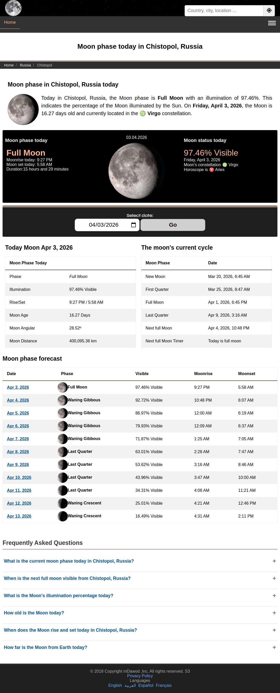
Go (173, 225)
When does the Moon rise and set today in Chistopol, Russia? (70, 630)
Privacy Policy (140, 676)
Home (10, 22)
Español (145, 685)
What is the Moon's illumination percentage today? (58, 595)
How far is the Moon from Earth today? (45, 647)
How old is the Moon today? (34, 612)
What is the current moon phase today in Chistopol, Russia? (69, 561)
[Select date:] (107, 225)
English (115, 685)
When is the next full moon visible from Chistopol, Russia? (67, 578)
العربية (130, 685)
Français (163, 685)
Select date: (140, 215)
